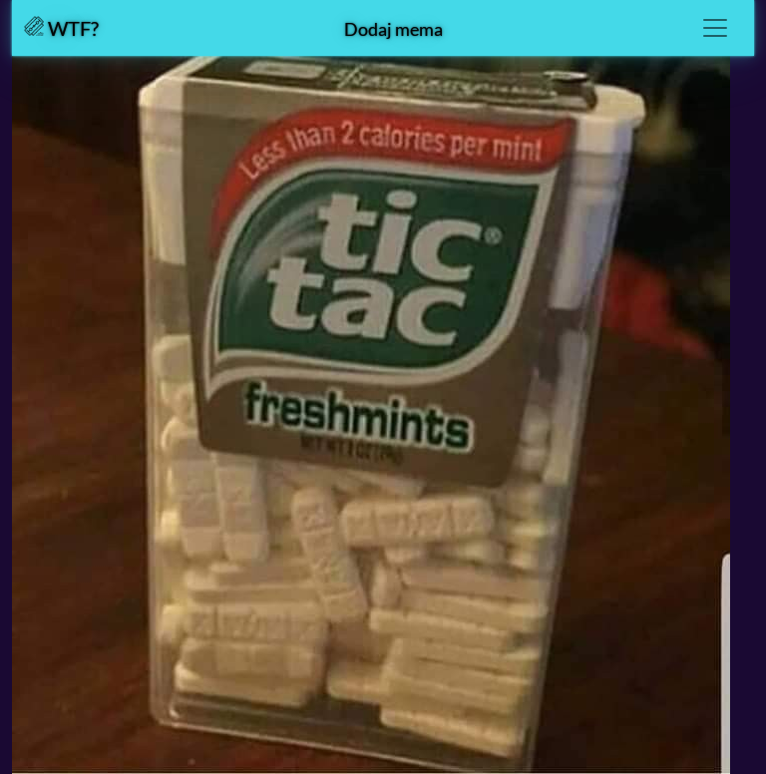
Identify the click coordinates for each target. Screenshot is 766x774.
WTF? (61, 28)
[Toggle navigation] (715, 28)
